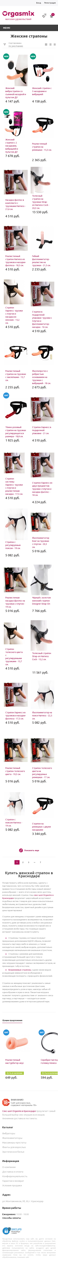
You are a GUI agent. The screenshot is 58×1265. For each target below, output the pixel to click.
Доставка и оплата (12, 1171)
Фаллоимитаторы (12, 1138)
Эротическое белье (13, 1151)
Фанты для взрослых (14, 1147)
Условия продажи (12, 1185)
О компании (9, 1167)
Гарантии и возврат (13, 1181)
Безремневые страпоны (19, 970)
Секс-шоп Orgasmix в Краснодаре (19, 1111)
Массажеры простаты (14, 1142)
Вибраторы (8, 1133)
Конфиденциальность (14, 1176)
